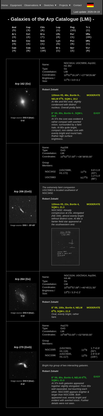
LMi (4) (58, 35)
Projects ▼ (65, 5)
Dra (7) (42, 35)
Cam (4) (14, 49)
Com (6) (28, 49)
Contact (77, 5)
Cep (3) (28, 29)
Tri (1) (88, 29)
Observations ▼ (32, 5)
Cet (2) (28, 35)
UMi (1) (88, 42)
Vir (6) (88, 49)
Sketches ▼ (50, 5)
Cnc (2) (28, 42)
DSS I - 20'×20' (29, 225)
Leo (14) (43, 49)
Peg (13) (73, 29)
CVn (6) (42, 29)
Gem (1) (42, 42)
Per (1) (72, 35)
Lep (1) (58, 29)
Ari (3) (14, 35)
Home (4, 5)
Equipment (16, 5)
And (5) (14, 29)
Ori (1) (58, 49)
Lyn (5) (58, 42)
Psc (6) (72, 42)
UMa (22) (89, 35)
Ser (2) (72, 49)
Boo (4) (14, 42)
